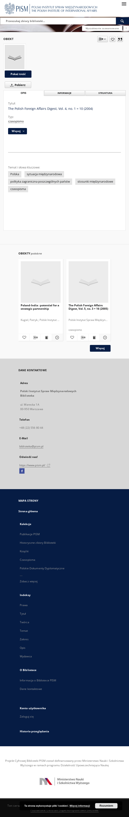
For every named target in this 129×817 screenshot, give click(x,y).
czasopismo (16, 121)
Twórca (24, 622)
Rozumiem (106, 805)
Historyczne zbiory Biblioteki (38, 543)
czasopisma (18, 189)
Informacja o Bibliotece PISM (38, 680)
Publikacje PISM (30, 534)
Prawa (24, 605)
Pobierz (16, 85)
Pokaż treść (18, 74)
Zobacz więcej (29, 581)
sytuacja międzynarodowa (44, 174)
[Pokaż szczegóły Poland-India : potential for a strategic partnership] (56, 337)
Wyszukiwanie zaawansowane (102, 28)
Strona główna (28, 511)
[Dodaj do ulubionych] (112, 39)
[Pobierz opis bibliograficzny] (35, 337)
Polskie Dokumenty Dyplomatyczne (42, 568)
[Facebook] (21, 471)
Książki (24, 551)
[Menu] (124, 3)
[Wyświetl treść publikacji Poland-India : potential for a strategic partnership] (46, 337)
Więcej (100, 348)
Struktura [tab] (105, 93)
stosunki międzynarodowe (95, 181)
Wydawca (26, 656)
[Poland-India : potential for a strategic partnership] (40, 282)
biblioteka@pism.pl (31, 446)
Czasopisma (27, 560)
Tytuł (23, 614)
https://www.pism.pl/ (34, 465)
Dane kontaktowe (31, 689)
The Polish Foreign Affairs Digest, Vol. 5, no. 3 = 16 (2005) (88, 306)
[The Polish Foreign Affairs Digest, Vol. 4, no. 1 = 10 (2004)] (14, 57)
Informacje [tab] (64, 93)
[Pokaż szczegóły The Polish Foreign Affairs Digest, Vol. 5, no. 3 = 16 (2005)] (104, 337)
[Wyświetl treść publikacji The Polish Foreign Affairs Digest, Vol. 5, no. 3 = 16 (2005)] (94, 337)
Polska (14, 174)
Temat (24, 631)
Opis (22, 648)
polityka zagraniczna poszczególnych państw (40, 181)
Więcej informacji (80, 805)
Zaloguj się (27, 716)
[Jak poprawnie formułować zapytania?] (126, 28)
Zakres (24, 639)
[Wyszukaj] (122, 20)
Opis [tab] (23, 93)
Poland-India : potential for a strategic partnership (40, 306)
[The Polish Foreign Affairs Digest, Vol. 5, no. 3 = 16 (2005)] (88, 282)
